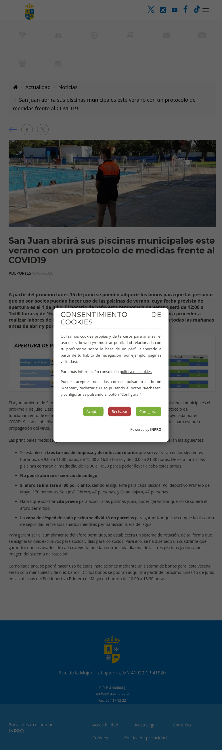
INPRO (155, 429)
